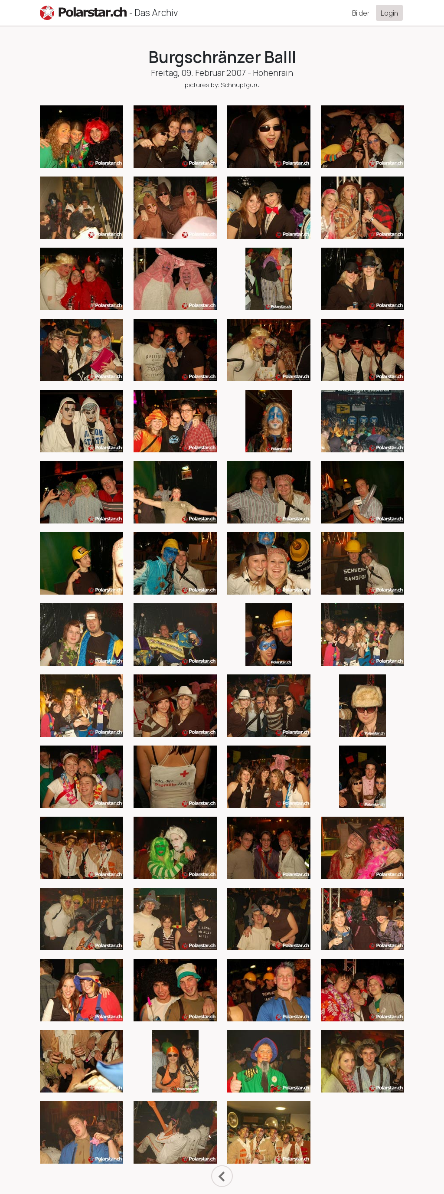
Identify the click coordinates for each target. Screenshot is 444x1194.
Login (389, 13)
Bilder (361, 13)
